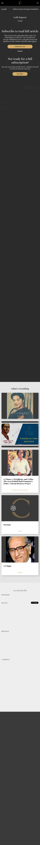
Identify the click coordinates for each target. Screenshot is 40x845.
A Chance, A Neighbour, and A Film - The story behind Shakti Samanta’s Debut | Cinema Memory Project (19, 481)
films (20, 531)
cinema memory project (20, 490)
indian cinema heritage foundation (25, 9)
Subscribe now (20, 46)
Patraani (7, 525)
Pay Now (20, 74)
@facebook (5, 631)
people (4, 9)
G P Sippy (7, 566)
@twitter (5, 603)
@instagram (5, 595)
